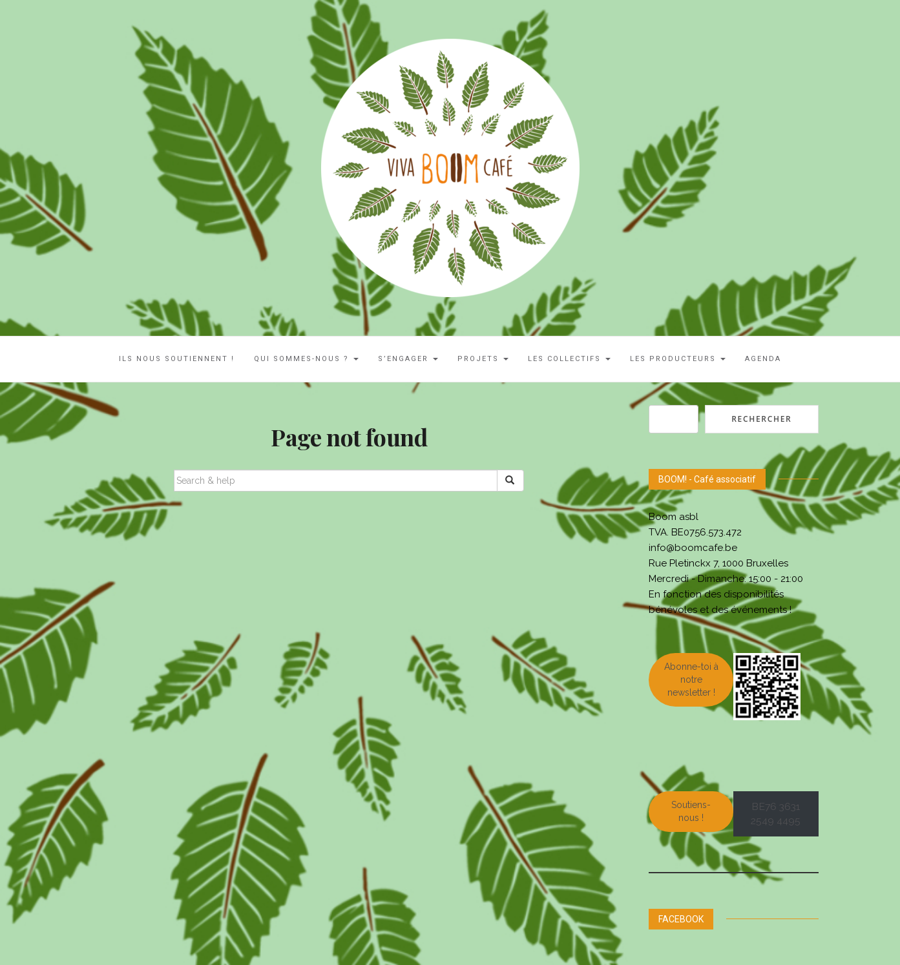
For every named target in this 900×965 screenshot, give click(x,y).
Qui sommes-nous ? (306, 359)
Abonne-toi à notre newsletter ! (691, 679)
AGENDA (763, 359)
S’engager (408, 359)
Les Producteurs (678, 359)
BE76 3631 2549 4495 (776, 813)
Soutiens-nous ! (691, 811)
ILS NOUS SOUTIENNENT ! (177, 359)
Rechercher (761, 418)
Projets (482, 359)
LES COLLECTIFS (569, 359)
